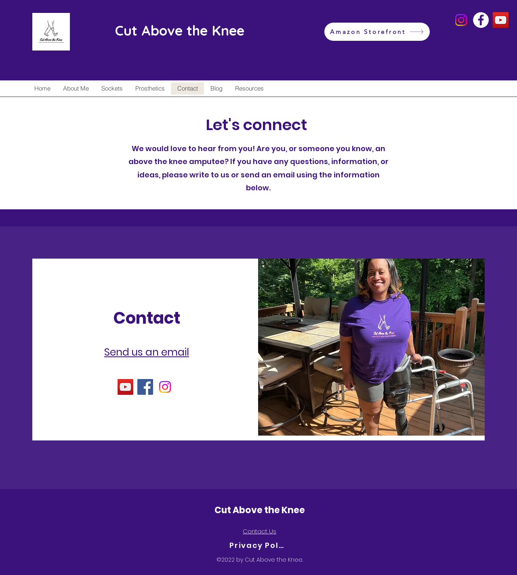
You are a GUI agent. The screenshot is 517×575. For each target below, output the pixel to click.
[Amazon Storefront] (377, 32)
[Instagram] (461, 20)
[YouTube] (501, 20)
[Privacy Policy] (258, 545)
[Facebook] (481, 20)
